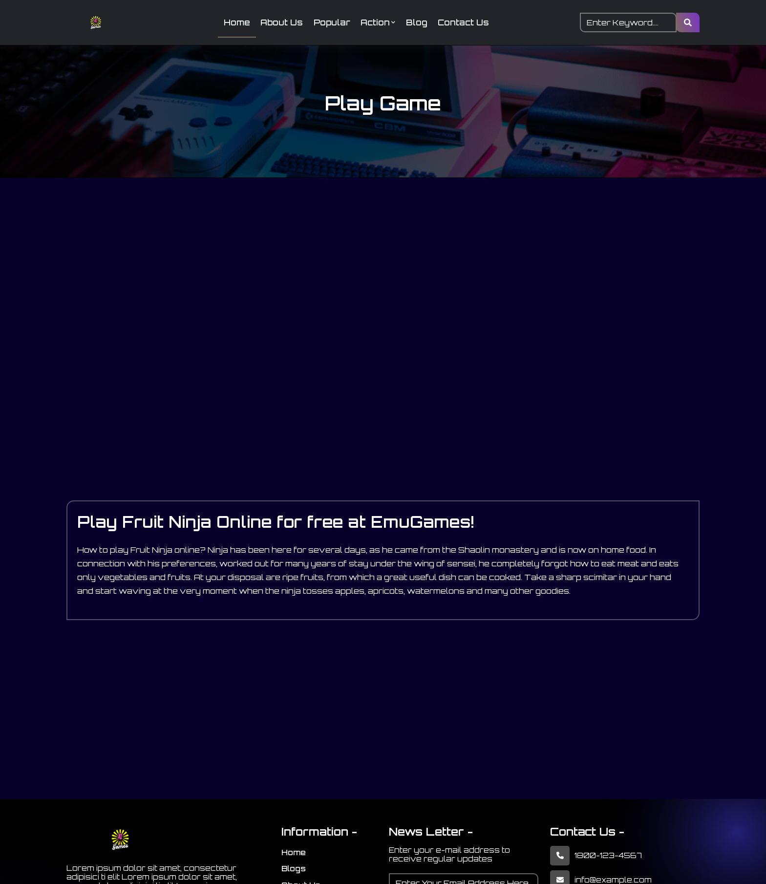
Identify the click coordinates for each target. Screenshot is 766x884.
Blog (418, 23)
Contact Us (466, 23)
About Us (280, 23)
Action (379, 23)
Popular (331, 23)
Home (234, 23)
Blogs (293, 870)
